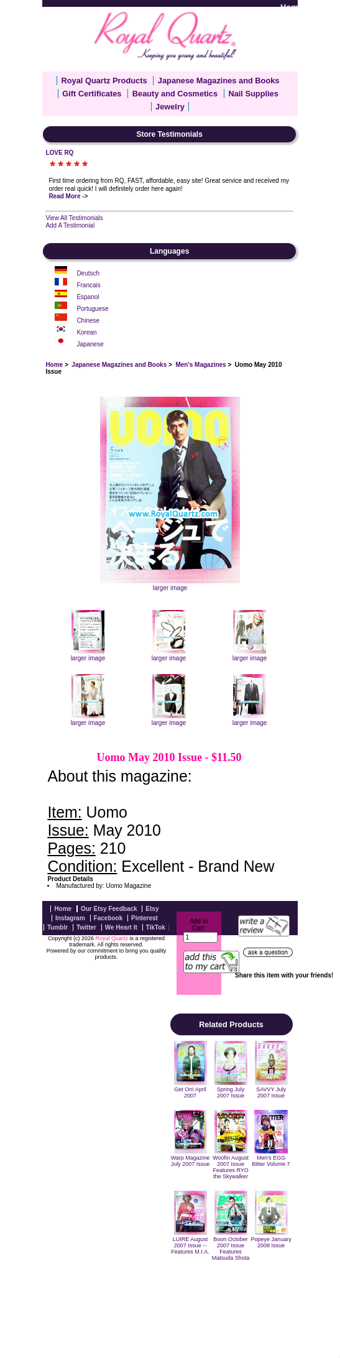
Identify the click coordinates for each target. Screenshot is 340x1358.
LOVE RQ (59, 152)
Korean (86, 332)
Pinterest (144, 918)
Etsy (152, 908)
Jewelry (170, 106)
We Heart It (121, 927)
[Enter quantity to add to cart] (200, 937)
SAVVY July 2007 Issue (271, 1092)
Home (291, 7)
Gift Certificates (91, 93)
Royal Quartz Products (104, 80)
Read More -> (68, 196)
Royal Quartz (111, 938)
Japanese (89, 344)
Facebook (108, 918)
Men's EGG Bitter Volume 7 (271, 1161)
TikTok (155, 927)
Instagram (70, 918)
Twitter (86, 927)
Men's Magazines (200, 364)
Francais (88, 285)
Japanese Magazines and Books (119, 364)
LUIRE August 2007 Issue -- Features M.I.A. (190, 1245)
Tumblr (57, 927)
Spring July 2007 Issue (231, 1092)
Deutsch (87, 273)
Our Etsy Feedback (109, 908)
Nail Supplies (253, 93)
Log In (324, 7)
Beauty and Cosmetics (175, 93)
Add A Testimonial (69, 225)
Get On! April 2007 (190, 1092)
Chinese (87, 320)
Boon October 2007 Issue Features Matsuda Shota (231, 1248)
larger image (88, 655)
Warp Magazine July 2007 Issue (190, 1161)
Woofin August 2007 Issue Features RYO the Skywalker (231, 1167)
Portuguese (92, 308)
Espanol (87, 296)
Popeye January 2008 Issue (271, 1242)
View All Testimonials (74, 218)
